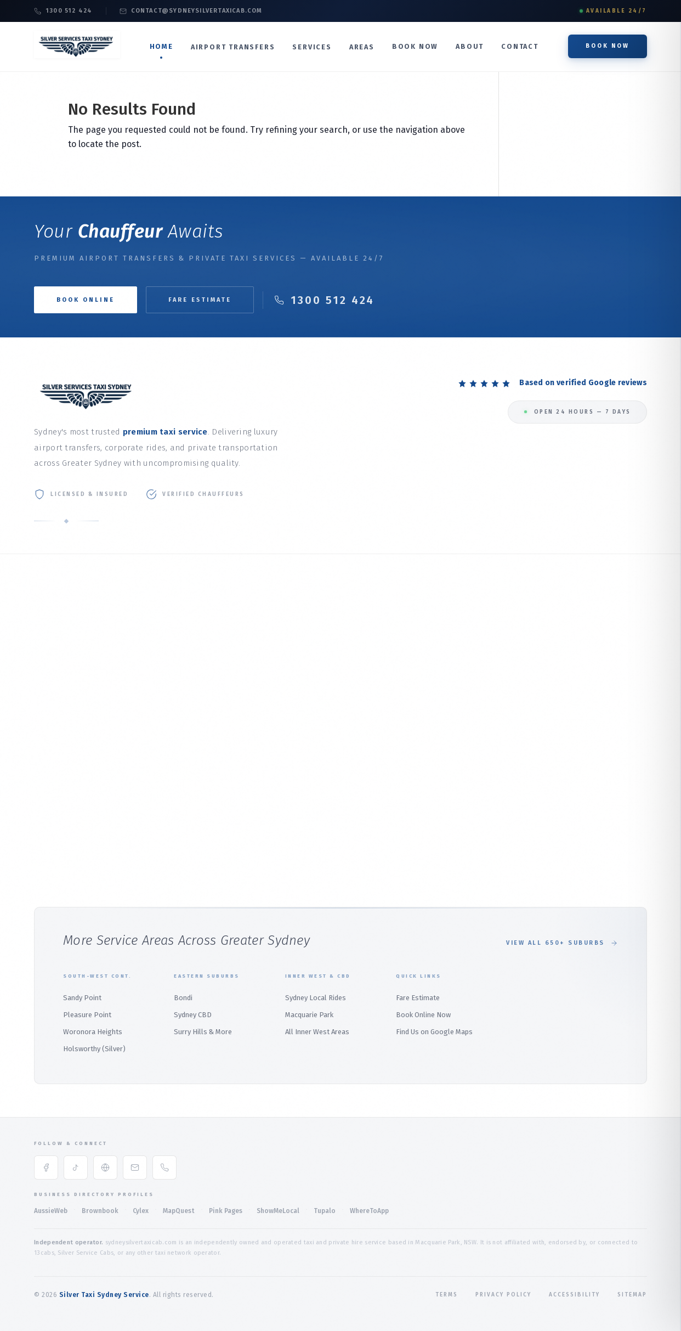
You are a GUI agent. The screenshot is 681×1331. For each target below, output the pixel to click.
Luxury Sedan (267, 658)
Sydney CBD (193, 1015)
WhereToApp (369, 1211)
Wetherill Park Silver (490, 771)
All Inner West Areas (317, 1032)
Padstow (577, 776)
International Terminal (176, 646)
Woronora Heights (92, 1032)
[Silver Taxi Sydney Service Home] (77, 55)
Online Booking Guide (69, 710)
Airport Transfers (233, 47)
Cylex (141, 1211)
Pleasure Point (87, 1015)
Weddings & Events (277, 710)
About (470, 46)
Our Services (54, 658)
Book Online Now (423, 1015)
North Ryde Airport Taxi (177, 756)
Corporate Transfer (277, 641)
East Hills (579, 681)
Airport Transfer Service (179, 680)
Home (161, 46)
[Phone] (164, 1167)
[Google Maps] (105, 1167)
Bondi (572, 863)
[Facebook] (46, 1167)
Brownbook (100, 1211)
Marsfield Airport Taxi (174, 739)
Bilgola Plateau (377, 733)
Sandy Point (82, 998)
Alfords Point (585, 793)
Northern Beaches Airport (170, 778)
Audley (573, 828)
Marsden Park (479, 736)
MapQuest (179, 1211)
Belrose (364, 715)
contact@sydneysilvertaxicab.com (191, 10)
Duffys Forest (374, 819)
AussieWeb (50, 1211)
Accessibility (574, 1294)
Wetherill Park (480, 753)
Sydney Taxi (52, 762)
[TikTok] (76, 1167)
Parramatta (476, 719)
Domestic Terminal (170, 663)
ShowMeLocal (278, 1211)
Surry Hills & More (203, 1032)
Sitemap (632, 1294)
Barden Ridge (585, 811)
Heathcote (580, 733)
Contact (519, 46)
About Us (49, 640)
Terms (446, 1294)
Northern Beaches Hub (388, 629)
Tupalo (325, 1211)
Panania (576, 698)
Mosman (471, 641)
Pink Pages (225, 1211)
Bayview (364, 698)
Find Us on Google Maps (434, 1032)
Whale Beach (372, 784)
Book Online (54, 693)
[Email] (135, 1167)
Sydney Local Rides (315, 998)
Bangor (575, 846)
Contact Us (52, 727)
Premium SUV (268, 676)
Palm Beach (370, 680)
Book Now (415, 46)
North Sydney (479, 658)
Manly (361, 646)
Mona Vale (368, 663)
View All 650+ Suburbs (562, 943)
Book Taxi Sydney (62, 744)
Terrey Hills (370, 802)
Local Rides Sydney (277, 753)
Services (311, 47)
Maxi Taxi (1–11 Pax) (277, 693)
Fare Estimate (199, 299)
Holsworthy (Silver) (94, 1049)
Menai (572, 716)
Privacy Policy (503, 1294)
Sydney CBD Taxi (272, 771)
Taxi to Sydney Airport (175, 629)
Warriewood (371, 767)
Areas (361, 47)
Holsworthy (582, 646)
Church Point (372, 750)
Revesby (576, 663)
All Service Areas (61, 779)
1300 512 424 (63, 10)
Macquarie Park (271, 788)
